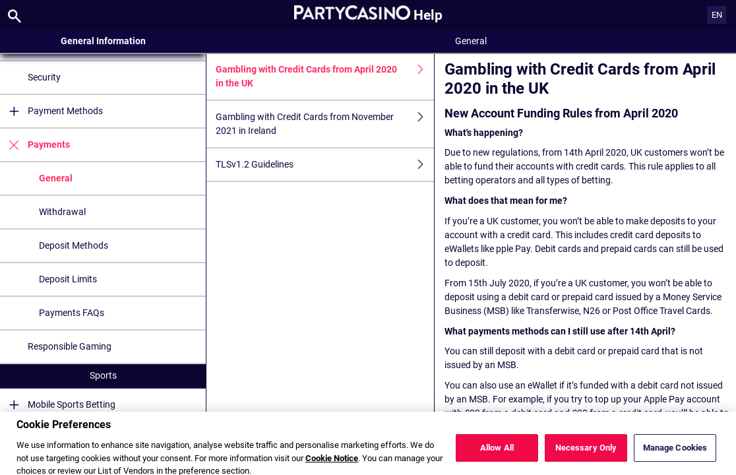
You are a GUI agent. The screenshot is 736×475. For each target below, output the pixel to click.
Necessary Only (586, 452)
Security (44, 77)
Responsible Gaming (69, 346)
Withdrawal (62, 211)
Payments (35, 145)
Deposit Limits (68, 279)
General (56, 178)
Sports (103, 375)
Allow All (497, 452)
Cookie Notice (331, 462)
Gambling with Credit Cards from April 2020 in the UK (324, 76)
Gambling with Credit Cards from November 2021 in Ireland (324, 124)
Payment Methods (51, 111)
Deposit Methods (73, 245)
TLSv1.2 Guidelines (324, 164)
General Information (103, 41)
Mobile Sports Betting (57, 405)
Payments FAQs (71, 312)
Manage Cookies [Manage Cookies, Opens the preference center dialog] (675, 452)
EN (717, 15)
